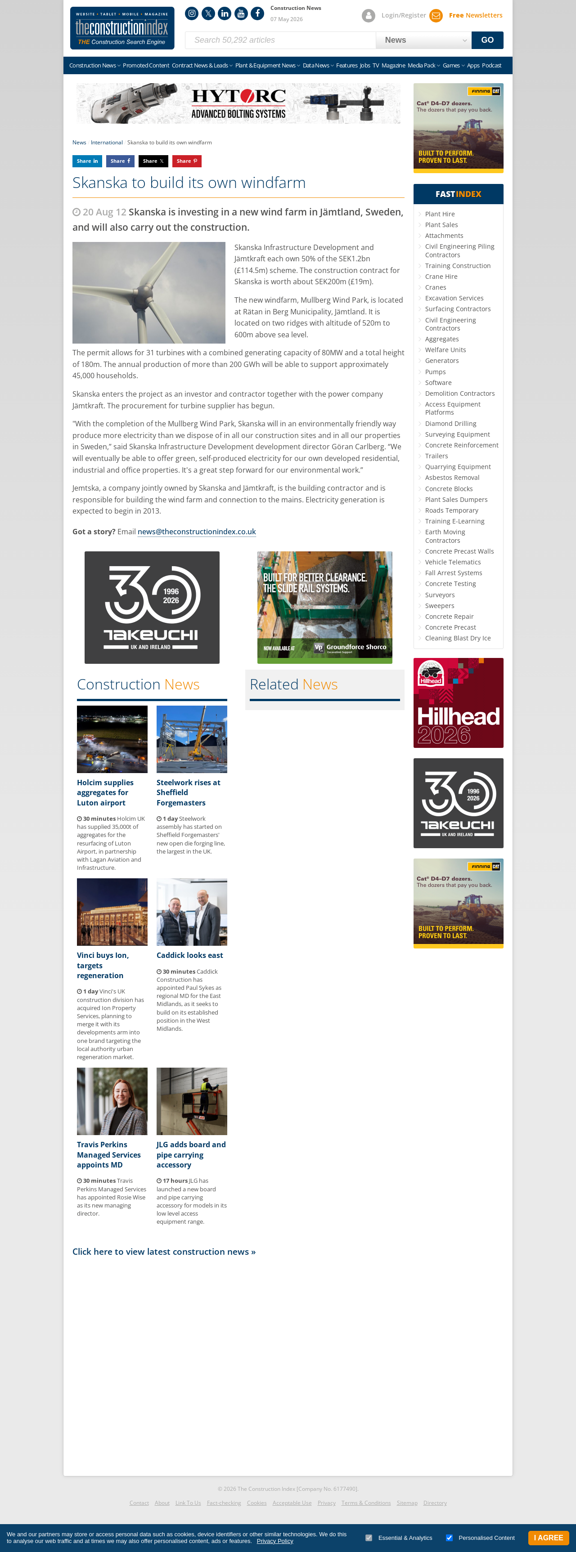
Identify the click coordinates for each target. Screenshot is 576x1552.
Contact (139, 1503)
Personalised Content (480, 1537)
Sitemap (407, 1503)
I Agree (548, 1538)
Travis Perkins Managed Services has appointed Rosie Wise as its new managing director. (111, 1196)
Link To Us (188, 1503)
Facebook (257, 13)
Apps (473, 65)
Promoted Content (146, 65)
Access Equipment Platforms (453, 408)
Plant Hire (440, 214)
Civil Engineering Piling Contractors (460, 250)
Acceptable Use (292, 1503)
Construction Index (122, 28)
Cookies (257, 1503)
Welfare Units (445, 349)
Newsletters (476, 15)
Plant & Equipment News (265, 65)
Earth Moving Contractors (445, 536)
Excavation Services (454, 298)
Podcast (491, 65)
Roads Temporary (451, 510)
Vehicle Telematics (453, 562)
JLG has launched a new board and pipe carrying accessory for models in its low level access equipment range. (192, 1200)
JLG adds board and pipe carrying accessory (191, 1155)
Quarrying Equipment (458, 466)
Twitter (208, 13)
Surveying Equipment (457, 434)
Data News (316, 65)
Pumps (435, 371)
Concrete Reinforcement (462, 445)
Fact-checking (224, 1503)
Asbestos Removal (452, 477)
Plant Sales (441, 224)
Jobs (365, 65)
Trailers (436, 456)
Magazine (393, 65)
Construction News (92, 65)
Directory (435, 1503)
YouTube (241, 13)
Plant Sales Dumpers (456, 499)
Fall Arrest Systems (453, 572)
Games (451, 65)
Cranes (435, 287)
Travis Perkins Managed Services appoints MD (109, 1155)
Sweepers (439, 605)
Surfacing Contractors (458, 308)
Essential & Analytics (398, 1537)
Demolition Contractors (460, 393)
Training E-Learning (455, 521)
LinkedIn (224, 13)
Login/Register (404, 15)
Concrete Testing (450, 583)
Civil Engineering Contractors (450, 324)
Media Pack (422, 65)
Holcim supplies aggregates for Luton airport (105, 793)
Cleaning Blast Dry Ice (458, 638)
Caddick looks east (190, 955)
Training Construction (458, 265)
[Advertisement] (238, 1364)
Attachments (444, 235)
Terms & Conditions (366, 1503)
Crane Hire (441, 276)
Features (346, 65)
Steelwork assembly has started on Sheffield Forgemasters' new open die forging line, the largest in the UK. (191, 834)
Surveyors (440, 594)
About (162, 1503)
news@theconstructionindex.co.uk (197, 532)
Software (438, 382)
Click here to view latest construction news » (164, 1251)
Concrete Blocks (449, 488)
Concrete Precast (450, 627)
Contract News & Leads (200, 65)
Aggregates (442, 339)
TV (376, 65)
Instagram (191, 13)
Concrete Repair (449, 616)
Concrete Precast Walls (459, 551)
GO (488, 40)
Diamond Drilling (451, 423)
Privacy (327, 1503)
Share (84, 160)
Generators (442, 360)
